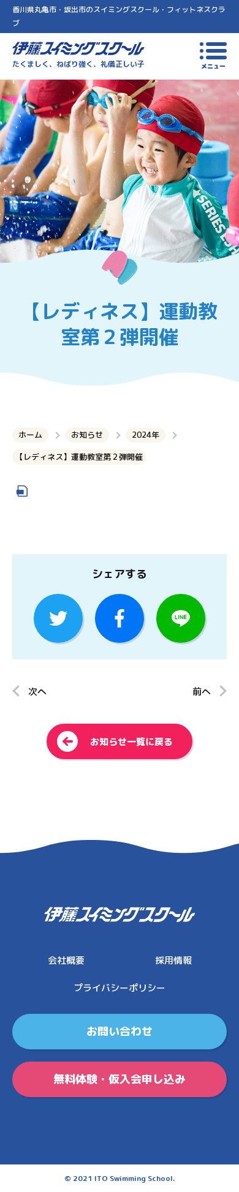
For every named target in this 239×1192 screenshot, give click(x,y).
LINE (180, 618)
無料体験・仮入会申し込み (119, 1079)
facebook (119, 618)
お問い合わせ (119, 1031)
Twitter (58, 618)
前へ (201, 691)
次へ (37, 691)
